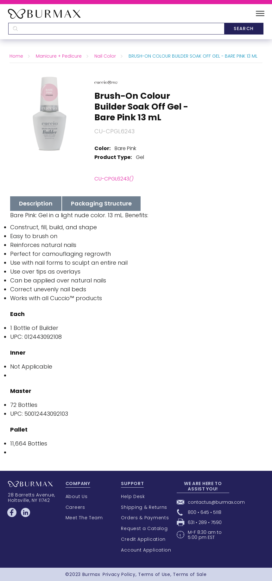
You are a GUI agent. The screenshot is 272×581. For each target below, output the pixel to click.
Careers (75, 507)
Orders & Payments (145, 518)
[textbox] (116, 29)
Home (16, 56)
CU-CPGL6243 (114, 178)
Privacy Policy (119, 574)
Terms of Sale (189, 574)
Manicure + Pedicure (59, 56)
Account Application (146, 550)
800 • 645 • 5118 (204, 512)
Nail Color (105, 56)
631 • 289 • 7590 (205, 522)
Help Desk (133, 496)
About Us (77, 496)
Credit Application (143, 539)
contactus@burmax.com (216, 502)
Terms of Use (154, 574)
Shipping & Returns (144, 507)
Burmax (91, 574)
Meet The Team (84, 518)
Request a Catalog (144, 528)
